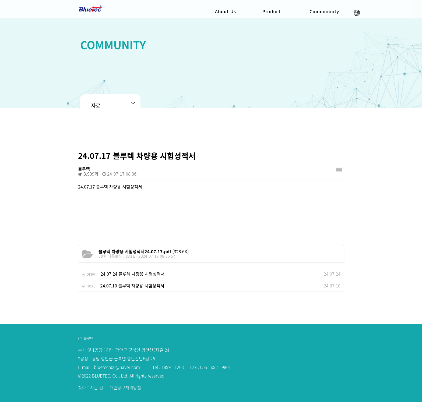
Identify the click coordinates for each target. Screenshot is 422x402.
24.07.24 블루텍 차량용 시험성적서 (133, 274)
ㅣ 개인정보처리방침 (122, 387)
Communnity (324, 11)
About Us (225, 11)
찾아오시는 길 (91, 387)
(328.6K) (144, 251)
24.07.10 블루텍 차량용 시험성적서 (132, 285)
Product (271, 11)
